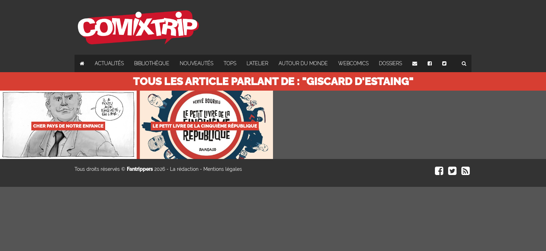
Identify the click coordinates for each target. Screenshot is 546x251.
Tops (230, 63)
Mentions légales (222, 169)
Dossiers (390, 63)
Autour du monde (303, 63)
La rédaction (184, 169)
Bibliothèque (151, 63)
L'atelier (257, 63)
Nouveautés (196, 63)
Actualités (109, 63)
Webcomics (353, 63)
